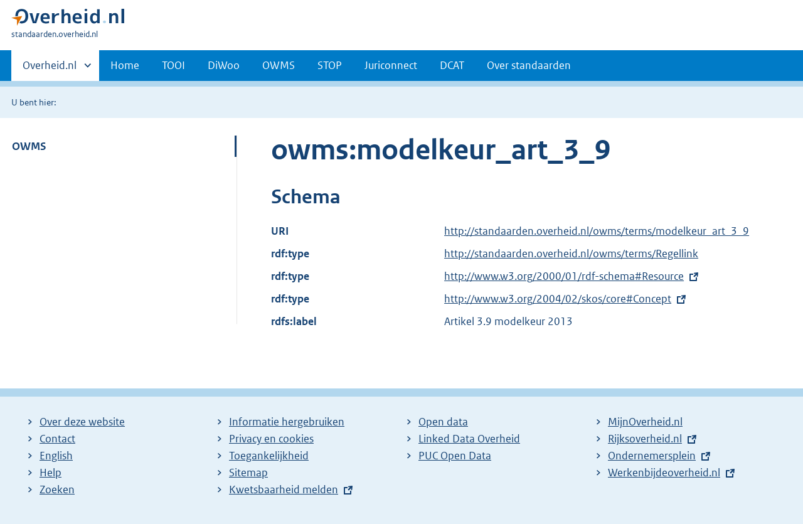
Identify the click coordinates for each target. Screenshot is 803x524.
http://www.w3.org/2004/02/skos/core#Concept (557, 299)
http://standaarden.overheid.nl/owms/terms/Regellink (571, 253)
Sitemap (248, 472)
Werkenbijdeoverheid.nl (664, 472)
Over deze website (82, 422)
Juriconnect (390, 65)
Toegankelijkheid (269, 456)
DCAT (452, 65)
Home (124, 65)
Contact (57, 439)
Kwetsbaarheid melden (283, 489)
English (56, 456)
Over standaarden (529, 65)
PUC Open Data (454, 456)
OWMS (278, 65)
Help (50, 472)
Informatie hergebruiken (286, 422)
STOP (329, 65)
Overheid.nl (50, 69)
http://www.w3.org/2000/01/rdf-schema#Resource (564, 276)
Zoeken (57, 489)
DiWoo (224, 65)
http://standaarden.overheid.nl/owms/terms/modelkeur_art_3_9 (596, 231)
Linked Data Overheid (469, 439)
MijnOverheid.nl (645, 422)
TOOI (173, 65)
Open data (443, 422)
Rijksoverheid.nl (645, 439)
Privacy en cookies (271, 439)
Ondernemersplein (652, 456)
